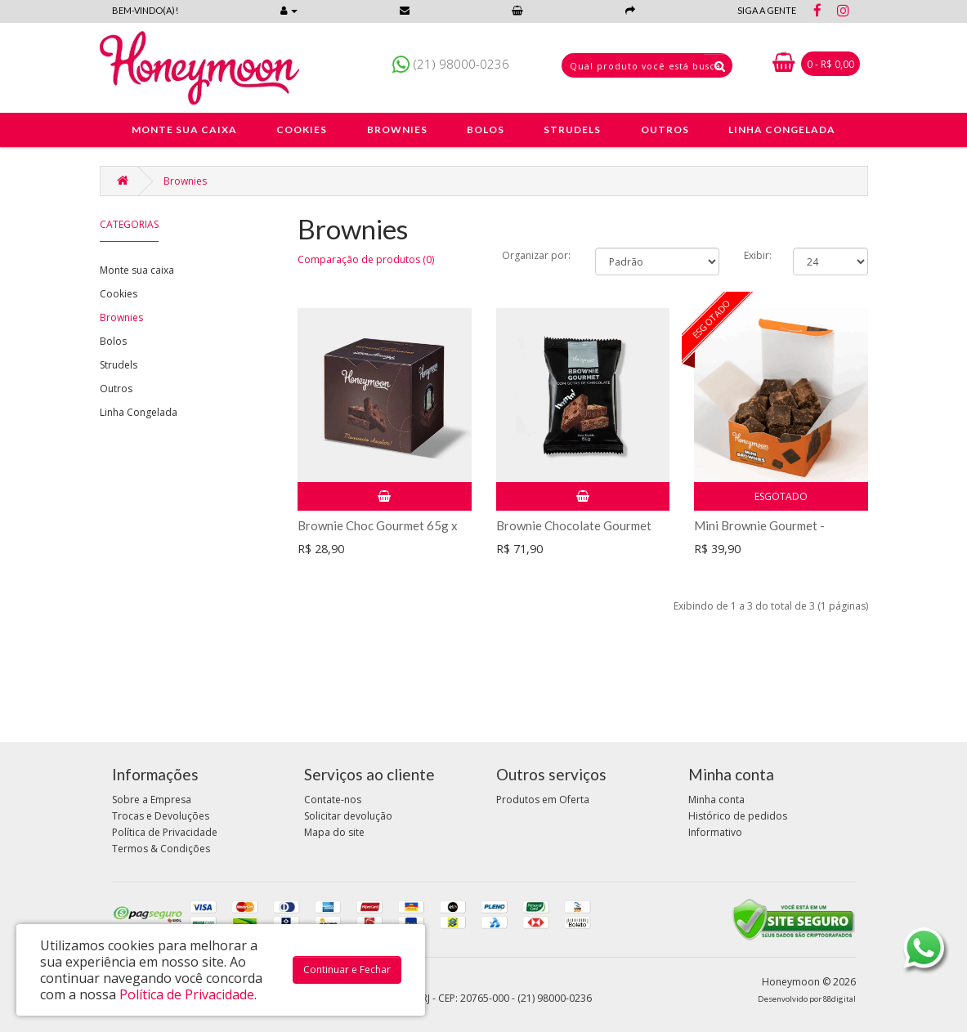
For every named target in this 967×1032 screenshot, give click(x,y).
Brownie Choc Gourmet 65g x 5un (378, 532)
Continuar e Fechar (347, 969)
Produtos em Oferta (542, 799)
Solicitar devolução (348, 816)
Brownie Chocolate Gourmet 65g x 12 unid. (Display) (573, 532)
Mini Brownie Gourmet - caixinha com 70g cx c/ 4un (766, 532)
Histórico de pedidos (737, 816)
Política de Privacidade (164, 832)
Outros (116, 388)
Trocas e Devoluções (160, 816)
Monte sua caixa (137, 270)
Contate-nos (332, 799)
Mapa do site (334, 832)
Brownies (185, 181)
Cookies (118, 294)
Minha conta (716, 799)
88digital (839, 999)
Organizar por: (536, 255)
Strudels (118, 365)
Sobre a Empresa (151, 799)
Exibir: (758, 255)
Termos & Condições (161, 849)
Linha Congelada (138, 412)
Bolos (113, 341)
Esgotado (781, 496)
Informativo (715, 832)
